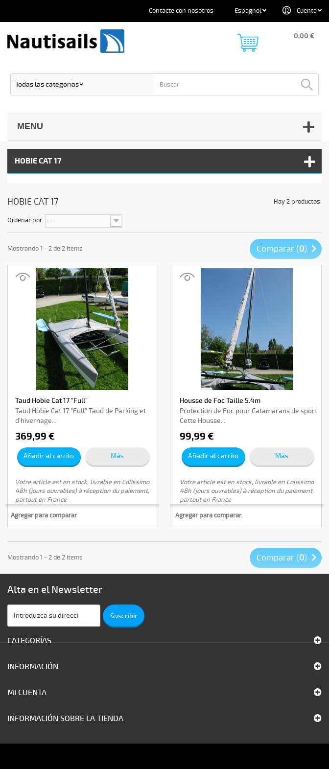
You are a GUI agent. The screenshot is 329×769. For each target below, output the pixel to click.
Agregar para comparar (44, 515)
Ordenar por (24, 220)
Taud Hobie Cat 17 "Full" (51, 400)
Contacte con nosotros (181, 11)
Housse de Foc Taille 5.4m (220, 400)
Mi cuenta (27, 693)
